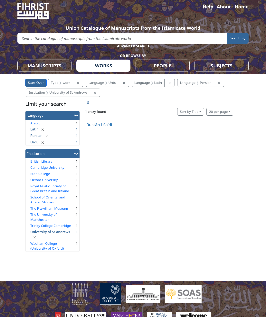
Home (242, 6)
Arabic (35, 123)
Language (35, 115)
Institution (36, 153)
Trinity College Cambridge (50, 225)
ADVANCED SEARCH (133, 46)
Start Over (36, 82)
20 (218, 111)
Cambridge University (47, 167)
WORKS (103, 65)
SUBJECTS (221, 65)
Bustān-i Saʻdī (99, 124)
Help (208, 6)
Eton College (40, 173)
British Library (41, 161)
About (224, 6)
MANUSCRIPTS (45, 65)
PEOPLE (162, 65)
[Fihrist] (37, 11)
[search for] (122, 38)
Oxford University (44, 180)
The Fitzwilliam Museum (49, 208)
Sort (189, 111)
